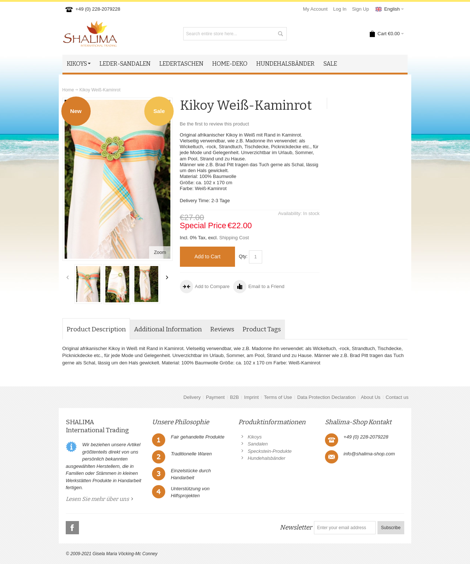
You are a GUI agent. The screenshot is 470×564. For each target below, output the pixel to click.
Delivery (192, 397)
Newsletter (296, 527)
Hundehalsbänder (266, 458)
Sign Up (360, 9)
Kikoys (254, 437)
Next (167, 277)
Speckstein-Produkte (269, 451)
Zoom (160, 252)
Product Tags (261, 329)
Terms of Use (278, 397)
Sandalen (257, 444)
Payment (215, 397)
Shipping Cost (234, 237)
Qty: (243, 256)
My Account (315, 9)
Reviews (222, 329)
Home (68, 89)
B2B (234, 397)
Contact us (397, 397)
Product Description (96, 329)
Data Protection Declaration (326, 397)
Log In (339, 9)
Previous (67, 277)
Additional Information (168, 329)
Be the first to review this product (214, 124)
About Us (370, 397)
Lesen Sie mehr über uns (97, 499)
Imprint (251, 397)
